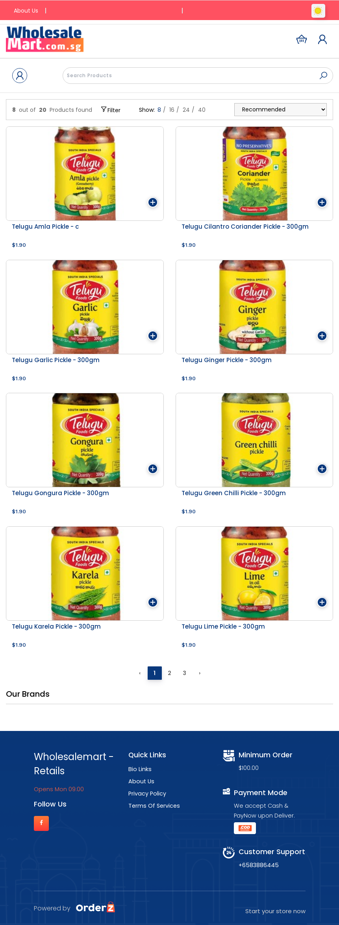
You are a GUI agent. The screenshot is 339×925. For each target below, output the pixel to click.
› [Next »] (199, 673)
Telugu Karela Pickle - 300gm (56, 626)
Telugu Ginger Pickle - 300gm (227, 360)
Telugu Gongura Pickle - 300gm (60, 493)
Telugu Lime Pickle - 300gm (223, 626)
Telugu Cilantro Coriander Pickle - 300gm (245, 226)
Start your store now (275, 911)
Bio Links (140, 769)
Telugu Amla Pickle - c (45, 226)
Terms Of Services (154, 806)
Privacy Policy (147, 793)
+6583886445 (259, 865)
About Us (26, 11)
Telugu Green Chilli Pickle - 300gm (234, 493)
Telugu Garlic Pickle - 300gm (56, 360)
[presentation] (198, 75)
